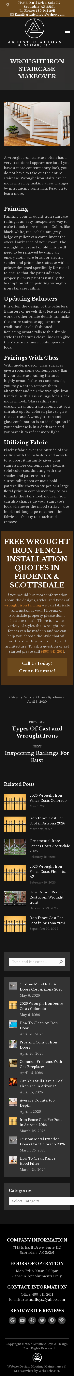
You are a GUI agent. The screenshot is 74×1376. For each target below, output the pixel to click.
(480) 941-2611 (52, 651)
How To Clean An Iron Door (39, 1025)
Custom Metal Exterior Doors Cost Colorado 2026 (42, 1141)
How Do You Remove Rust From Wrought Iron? (48, 897)
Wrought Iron (34, 697)
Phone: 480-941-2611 (37, 10)
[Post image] (15, 802)
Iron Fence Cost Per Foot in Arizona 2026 (47, 820)
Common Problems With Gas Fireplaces (41, 1064)
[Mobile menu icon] (67, 32)
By (55, 697)
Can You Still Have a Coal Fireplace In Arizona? (42, 1083)
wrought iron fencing (22, 605)
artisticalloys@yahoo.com (43, 1300)
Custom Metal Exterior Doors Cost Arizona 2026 (41, 986)
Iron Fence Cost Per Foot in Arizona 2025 (47, 920)
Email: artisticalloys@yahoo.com (37, 14)
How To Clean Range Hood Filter (37, 1160)
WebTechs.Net (48, 1371)
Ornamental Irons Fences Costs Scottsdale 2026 (50, 846)
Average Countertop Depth (37, 1102)
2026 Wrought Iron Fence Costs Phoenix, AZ (48, 872)
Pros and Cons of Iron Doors (38, 1044)
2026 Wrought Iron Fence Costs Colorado (48, 798)
